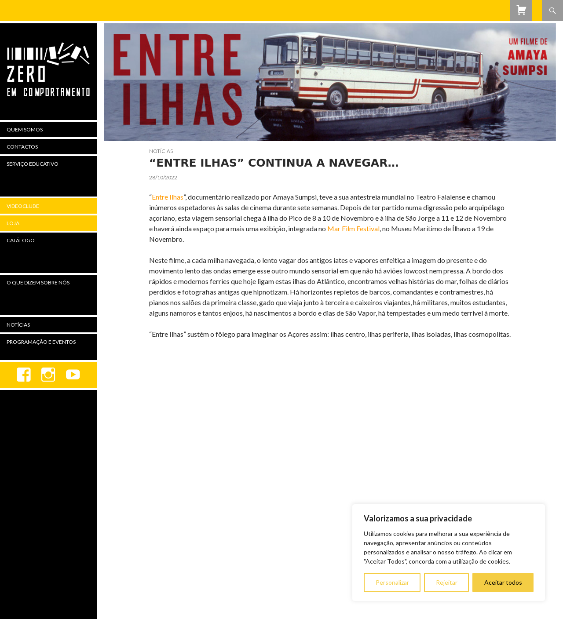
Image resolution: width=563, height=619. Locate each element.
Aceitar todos (503, 582)
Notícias (161, 151)
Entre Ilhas (167, 197)
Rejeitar (446, 582)
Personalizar (392, 582)
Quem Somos (25, 129)
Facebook (23, 375)
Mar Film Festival (353, 228)
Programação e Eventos (41, 342)
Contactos (22, 146)
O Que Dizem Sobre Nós (38, 282)
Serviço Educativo (32, 163)
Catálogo (21, 240)
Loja (13, 223)
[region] (448, 552)
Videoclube (23, 206)
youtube (73, 375)
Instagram (48, 375)
